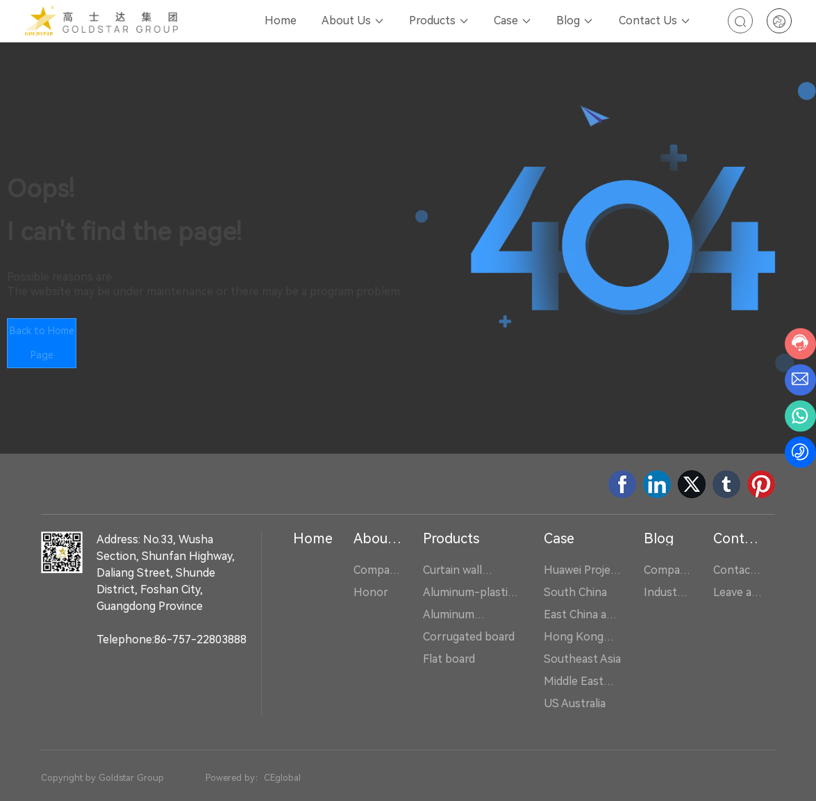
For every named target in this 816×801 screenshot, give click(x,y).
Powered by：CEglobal (253, 778)
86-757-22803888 (200, 639)
